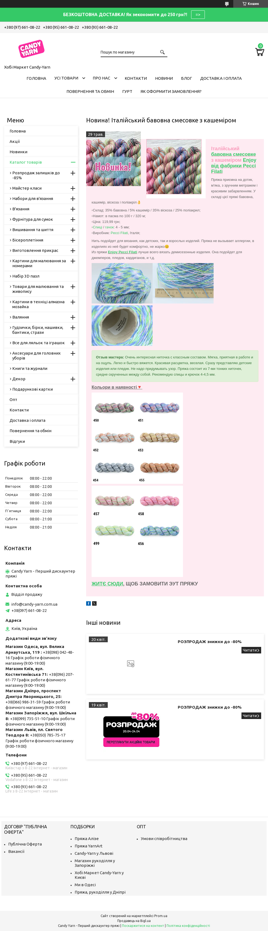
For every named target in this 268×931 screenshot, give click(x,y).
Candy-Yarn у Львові (94, 853)
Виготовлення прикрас (35, 250)
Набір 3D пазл (25, 276)
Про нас (101, 78)
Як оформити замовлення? (171, 91)
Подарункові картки (32, 389)
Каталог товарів (26, 162)
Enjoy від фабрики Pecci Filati (233, 165)
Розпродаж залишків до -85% (36, 175)
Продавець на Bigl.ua (134, 921)
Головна (36, 78)
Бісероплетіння (27, 240)
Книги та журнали (29, 368)
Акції (15, 141)
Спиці (97, 227)
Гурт (127, 91)
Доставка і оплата (221, 78)
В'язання (20, 209)
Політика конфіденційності (188, 925)
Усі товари (66, 78)
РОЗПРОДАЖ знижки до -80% (210, 641)
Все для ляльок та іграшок (38, 342)
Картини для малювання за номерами (39, 263)
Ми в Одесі (85, 884)
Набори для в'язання (32, 198)
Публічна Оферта (25, 844)
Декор (18, 378)
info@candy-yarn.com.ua (34, 604)
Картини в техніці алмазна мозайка (38, 304)
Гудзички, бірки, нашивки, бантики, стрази (37, 330)
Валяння (20, 317)
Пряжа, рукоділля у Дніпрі (100, 892)
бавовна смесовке (233, 154)
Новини (164, 78)
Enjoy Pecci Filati (122, 252)
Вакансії (16, 851)
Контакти (136, 78)
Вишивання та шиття (32, 229)
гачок (109, 227)
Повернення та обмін (90, 91)
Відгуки (17, 441)
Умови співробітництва (164, 838)
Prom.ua (160, 916)
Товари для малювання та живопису (38, 289)
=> (198, 14)
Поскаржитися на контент (143, 925)
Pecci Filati (119, 233)
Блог (186, 78)
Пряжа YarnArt (89, 846)
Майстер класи (27, 188)
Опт (13, 399)
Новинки (18, 151)
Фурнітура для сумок (32, 219)
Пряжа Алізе (87, 838)
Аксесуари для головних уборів (36, 355)
